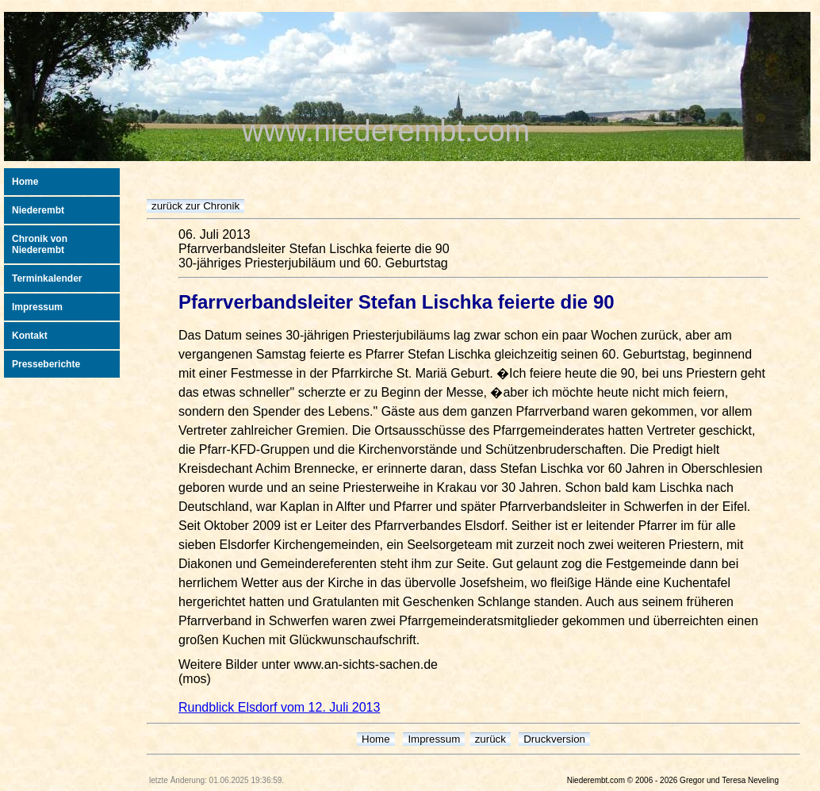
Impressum (37, 307)
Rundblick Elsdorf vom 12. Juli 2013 (279, 707)
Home (25, 181)
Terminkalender (47, 278)
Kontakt (30, 335)
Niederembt (38, 210)
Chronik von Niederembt (39, 244)
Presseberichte (46, 364)
